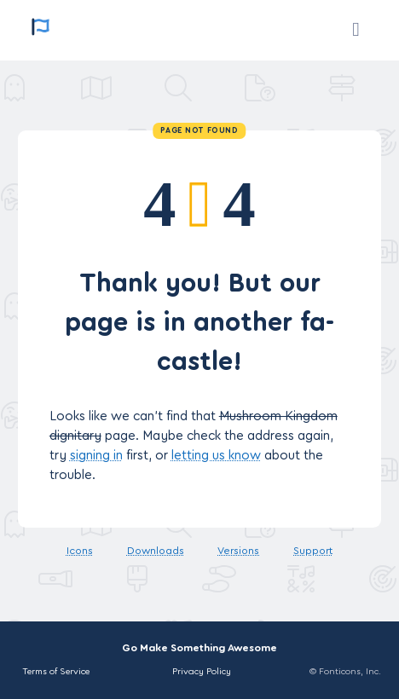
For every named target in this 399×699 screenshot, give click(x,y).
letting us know (216, 455)
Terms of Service (56, 671)
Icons (79, 551)
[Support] (356, 30)
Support (312, 551)
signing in (96, 455)
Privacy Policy (201, 671)
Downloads (155, 551)
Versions (238, 551)
